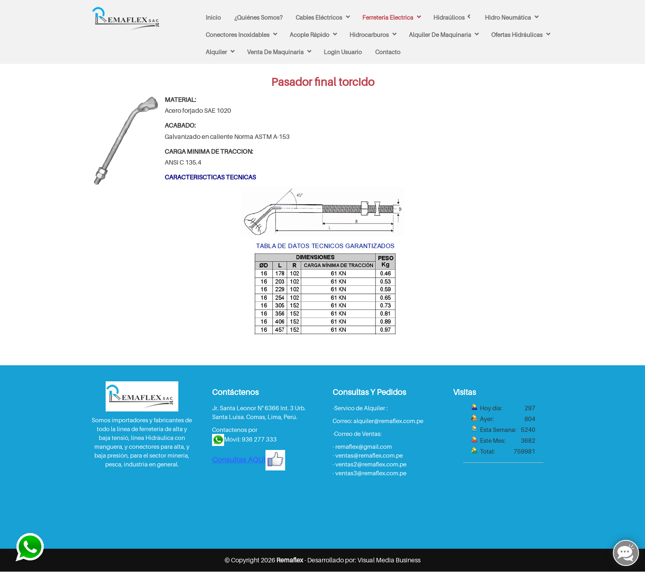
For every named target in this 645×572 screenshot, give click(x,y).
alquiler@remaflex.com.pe (388, 420)
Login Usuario (343, 51)
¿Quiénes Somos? (258, 17)
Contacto (387, 51)
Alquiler (216, 51)
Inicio (213, 17)
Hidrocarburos (369, 34)
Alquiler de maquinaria (440, 34)
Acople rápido (309, 34)
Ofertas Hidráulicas (517, 34)
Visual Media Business (388, 560)
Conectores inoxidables (237, 34)
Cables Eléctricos (319, 17)
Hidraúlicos (449, 17)
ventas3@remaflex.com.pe (370, 472)
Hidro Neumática (508, 17)
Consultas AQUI (248, 459)
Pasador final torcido (322, 81)
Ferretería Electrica (387, 17)
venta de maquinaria (275, 51)
